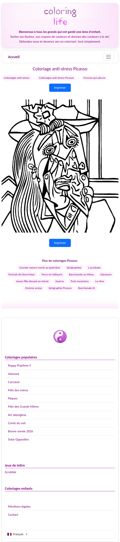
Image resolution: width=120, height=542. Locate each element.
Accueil (14, 56)
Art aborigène (17, 415)
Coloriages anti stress (16, 78)
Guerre (59, 281)
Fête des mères (18, 390)
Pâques (13, 398)
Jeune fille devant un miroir (32, 281)
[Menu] (108, 57)
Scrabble (10, 472)
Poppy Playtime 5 (19, 365)
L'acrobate (94, 267)
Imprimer (60, 87)
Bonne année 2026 (20, 431)
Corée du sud (17, 423)
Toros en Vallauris (51, 274)
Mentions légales (19, 506)
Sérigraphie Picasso (60, 288)
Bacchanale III (86, 288)
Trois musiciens (79, 281)
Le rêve (99, 281)
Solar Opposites (18, 439)
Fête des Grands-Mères (23, 407)
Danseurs (106, 274)
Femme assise (33, 288)
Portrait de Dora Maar (21, 274)
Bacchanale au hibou (81, 274)
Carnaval (14, 382)
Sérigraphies (74, 267)
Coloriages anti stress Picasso (56, 78)
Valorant (13, 374)
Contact (13, 515)
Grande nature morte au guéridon (39, 267)
